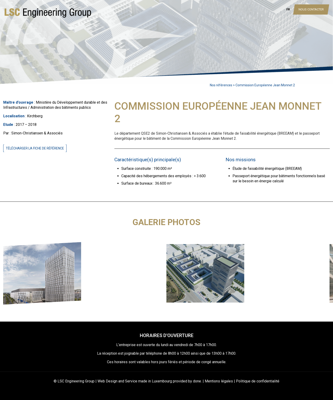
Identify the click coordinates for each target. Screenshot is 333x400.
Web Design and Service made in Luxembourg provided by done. (150, 381)
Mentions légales (219, 381)
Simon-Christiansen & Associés (37, 133)
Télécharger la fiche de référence (35, 148)
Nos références (221, 85)
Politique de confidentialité (257, 381)
